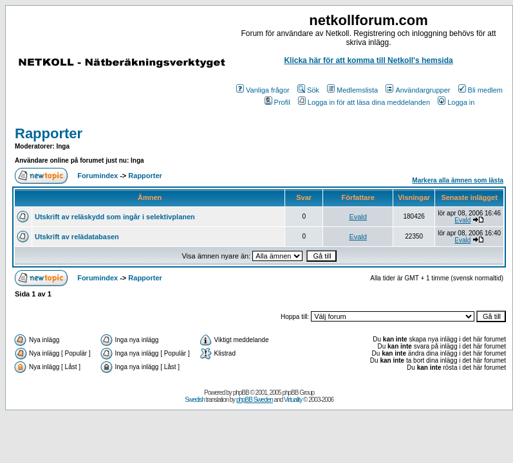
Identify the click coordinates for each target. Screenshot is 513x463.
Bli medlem (480, 90)
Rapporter (48, 133)
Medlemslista (352, 90)
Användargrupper (418, 90)
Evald (358, 217)
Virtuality (293, 399)
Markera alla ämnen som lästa (457, 180)
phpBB (241, 392)
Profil (277, 102)
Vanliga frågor (263, 90)
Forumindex (97, 175)
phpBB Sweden (254, 399)
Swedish (195, 399)
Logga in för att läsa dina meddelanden (364, 102)
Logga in (456, 102)
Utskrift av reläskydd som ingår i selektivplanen (115, 217)
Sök (308, 90)
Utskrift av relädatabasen (77, 237)
